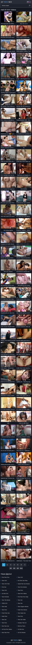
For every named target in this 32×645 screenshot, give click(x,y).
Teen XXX (4, 580)
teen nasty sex (22, 613)
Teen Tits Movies (6, 600)
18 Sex (6, 2)
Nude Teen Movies (22, 609)
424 (18, 568)
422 (11, 568)
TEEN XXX (4, 603)
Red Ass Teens (21, 626)
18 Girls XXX (5, 593)
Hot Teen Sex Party (22, 580)
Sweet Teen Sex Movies (24, 583)
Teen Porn (4, 609)
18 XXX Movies (22, 632)
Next (21, 568)
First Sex (4, 587)
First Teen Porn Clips (23, 596)
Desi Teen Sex (5, 626)
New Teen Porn (5, 632)
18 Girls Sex (21, 629)
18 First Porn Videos (7, 629)
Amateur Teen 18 (22, 622)
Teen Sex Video (22, 619)
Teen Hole (4, 606)
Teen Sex (4, 619)
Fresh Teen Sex (6, 613)
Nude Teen (4, 616)
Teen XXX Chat (6, 583)
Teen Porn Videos (22, 593)
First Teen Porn (5, 577)
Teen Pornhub (5, 596)
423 (14, 568)
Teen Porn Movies (22, 587)
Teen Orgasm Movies (23, 606)
